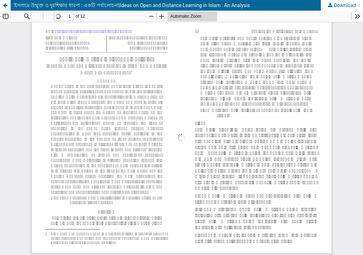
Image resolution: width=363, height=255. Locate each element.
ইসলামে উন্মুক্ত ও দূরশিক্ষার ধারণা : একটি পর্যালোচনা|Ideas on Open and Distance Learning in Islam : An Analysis (132, 5)
